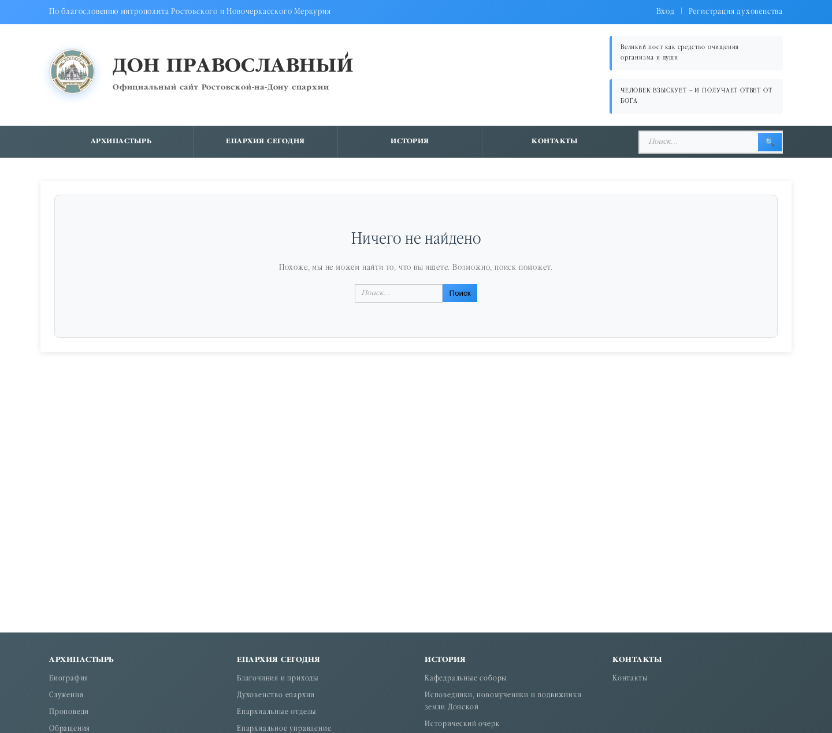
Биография (68, 679)
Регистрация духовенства (736, 11)
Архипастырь (121, 141)
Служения (66, 696)
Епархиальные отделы (277, 712)
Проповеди (69, 712)
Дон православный (233, 66)
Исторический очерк (462, 725)
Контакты (555, 141)
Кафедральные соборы (466, 679)
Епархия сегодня (265, 141)
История (410, 141)
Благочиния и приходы (278, 679)
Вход (665, 11)
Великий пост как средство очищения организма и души (680, 53)
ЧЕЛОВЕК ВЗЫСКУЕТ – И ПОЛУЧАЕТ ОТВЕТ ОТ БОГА (696, 96)
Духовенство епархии (276, 696)
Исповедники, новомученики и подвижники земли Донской (503, 702)
